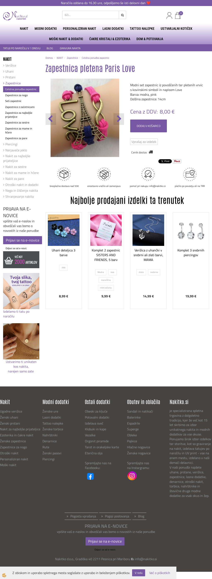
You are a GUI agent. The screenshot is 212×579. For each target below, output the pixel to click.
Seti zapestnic (13, 101)
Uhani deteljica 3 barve (63, 252)
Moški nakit (8, 464)
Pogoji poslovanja (117, 516)
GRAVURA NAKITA (70, 48)
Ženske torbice (52, 429)
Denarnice (49, 441)
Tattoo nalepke (52, 423)
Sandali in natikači (140, 411)
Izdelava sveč (94, 423)
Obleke (132, 435)
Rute (45, 447)
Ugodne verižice (11, 411)
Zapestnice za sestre (17, 122)
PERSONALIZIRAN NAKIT (79, 29)
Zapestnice (13, 83)
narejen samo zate (21, 371)
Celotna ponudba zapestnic (21, 89)
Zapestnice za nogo (16, 95)
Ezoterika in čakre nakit (17, 435)
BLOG (50, 48)
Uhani (9, 71)
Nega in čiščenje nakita (21, 190)
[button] (118, 119)
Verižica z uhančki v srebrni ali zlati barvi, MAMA (148, 255)
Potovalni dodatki (97, 417)
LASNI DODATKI (113, 29)
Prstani (10, 77)
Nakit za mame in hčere (22, 172)
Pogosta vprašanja (83, 516)
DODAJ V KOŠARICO (148, 126)
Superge (133, 429)
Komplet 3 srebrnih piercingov (190, 252)
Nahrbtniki (50, 435)
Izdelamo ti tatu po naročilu (16, 314)
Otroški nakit (9, 453)
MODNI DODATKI (46, 29)
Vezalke (90, 435)
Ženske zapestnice (13, 441)
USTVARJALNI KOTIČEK (176, 29)
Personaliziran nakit (14, 459)
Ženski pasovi (52, 453)
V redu (138, 573)
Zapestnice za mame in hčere (18, 130)
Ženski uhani (9, 417)
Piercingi (11, 144)
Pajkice (132, 441)
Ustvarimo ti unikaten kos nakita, (21, 364)
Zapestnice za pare (16, 138)
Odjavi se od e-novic (16, 248)
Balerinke (134, 417)
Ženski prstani (10, 423)
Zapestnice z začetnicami (20, 107)
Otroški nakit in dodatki (22, 184)
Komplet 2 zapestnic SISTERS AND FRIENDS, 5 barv (106, 255)
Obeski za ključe (96, 411)
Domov (49, 58)
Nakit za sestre (15, 166)
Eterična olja (93, 453)
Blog (141, 516)
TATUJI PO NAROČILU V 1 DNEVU (21, 48)
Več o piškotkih (159, 573)
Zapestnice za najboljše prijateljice (18, 115)
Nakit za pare (14, 178)
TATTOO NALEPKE (142, 29)
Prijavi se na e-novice (22, 240)
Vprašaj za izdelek (143, 141)
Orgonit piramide (97, 441)
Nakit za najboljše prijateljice (16, 158)
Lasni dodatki (51, 417)
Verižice (10, 65)
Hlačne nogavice (138, 447)
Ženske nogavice (139, 453)
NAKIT (24, 29)
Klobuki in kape (95, 429)
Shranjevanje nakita (19, 196)
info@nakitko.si (146, 558)
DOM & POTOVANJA (149, 39)
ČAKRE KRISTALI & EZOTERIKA (109, 39)
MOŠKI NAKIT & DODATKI (66, 39)
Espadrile (133, 423)
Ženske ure (50, 411)
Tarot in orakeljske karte (102, 447)
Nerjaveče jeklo (16, 150)
